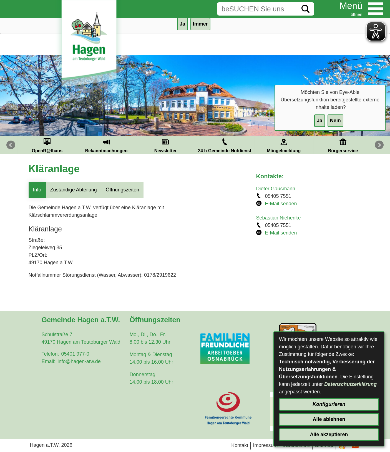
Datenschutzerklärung (350, 384)
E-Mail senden (281, 203)
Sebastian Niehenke (278, 218)
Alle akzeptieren (329, 434)
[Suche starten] (305, 9)
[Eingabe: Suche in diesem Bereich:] (257, 9)
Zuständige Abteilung (73, 190)
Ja (319, 120)
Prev (10, 145)
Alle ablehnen (329, 419)
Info (37, 190)
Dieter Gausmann (275, 188)
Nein (335, 120)
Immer (200, 24)
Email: (48, 361)
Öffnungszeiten (122, 190)
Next (379, 145)
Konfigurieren (329, 404)
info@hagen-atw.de (78, 361)
